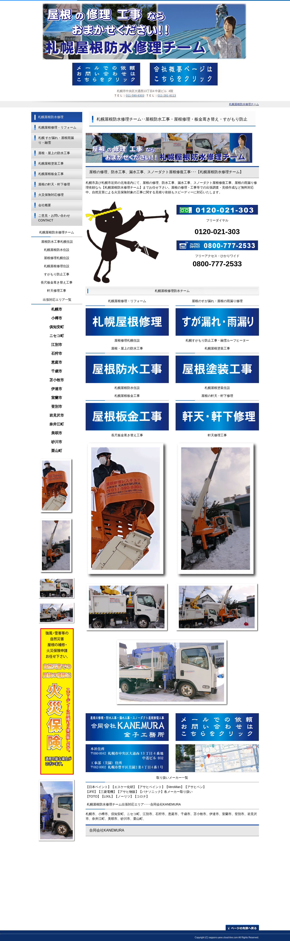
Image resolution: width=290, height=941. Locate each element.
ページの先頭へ (242, 927)
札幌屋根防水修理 (50, 117)
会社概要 (44, 205)
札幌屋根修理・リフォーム (57, 127)
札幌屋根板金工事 (51, 174)
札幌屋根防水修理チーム (244, 104)
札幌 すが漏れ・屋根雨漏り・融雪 (56, 140)
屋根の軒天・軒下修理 (54, 184)
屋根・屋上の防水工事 (54, 153)
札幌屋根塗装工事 (51, 163)
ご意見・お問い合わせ (54, 218)
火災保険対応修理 (51, 194)
